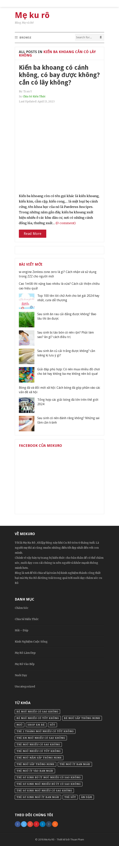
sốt (52, 724)
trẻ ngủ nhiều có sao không (38, 744)
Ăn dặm (86, 797)
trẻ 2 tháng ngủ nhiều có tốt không (45, 731)
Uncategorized (25, 686)
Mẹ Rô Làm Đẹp (25, 653)
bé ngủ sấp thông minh (82, 718)
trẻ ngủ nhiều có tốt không (39, 751)
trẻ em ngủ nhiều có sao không (41, 737)
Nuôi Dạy (21, 675)
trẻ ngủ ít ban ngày (75, 764)
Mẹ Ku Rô (49, 839)
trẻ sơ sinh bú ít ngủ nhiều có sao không (49, 777)
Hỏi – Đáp (21, 630)
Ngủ (20, 724)
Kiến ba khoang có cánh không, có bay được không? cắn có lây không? (59, 75)
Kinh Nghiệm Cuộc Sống (31, 641)
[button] (25, 37)
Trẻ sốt (70, 797)
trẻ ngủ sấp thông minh (35, 764)
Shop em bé (36, 724)
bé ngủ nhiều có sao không (37, 711)
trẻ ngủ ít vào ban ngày (35, 770)
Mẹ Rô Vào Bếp (24, 664)
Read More (32, 234)
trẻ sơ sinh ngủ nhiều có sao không (44, 790)
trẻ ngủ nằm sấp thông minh (39, 757)
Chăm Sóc (21, 608)
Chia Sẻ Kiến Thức (34, 96)
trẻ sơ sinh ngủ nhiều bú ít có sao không (49, 784)
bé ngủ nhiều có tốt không (38, 718)
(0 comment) (66, 223)
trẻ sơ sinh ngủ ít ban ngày (38, 797)
